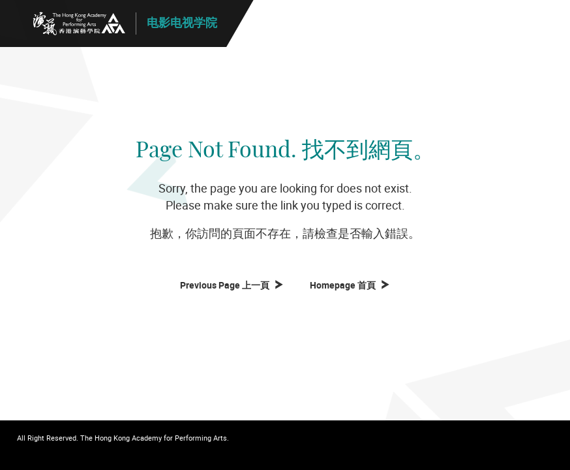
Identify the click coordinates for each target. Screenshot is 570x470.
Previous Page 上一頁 (226, 285)
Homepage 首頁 (345, 285)
